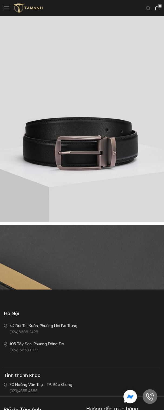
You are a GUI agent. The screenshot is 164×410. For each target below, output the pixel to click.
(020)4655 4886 (38, 387)
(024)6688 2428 (40, 328)
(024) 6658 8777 (34, 346)
